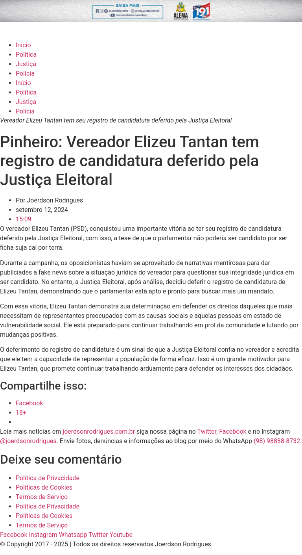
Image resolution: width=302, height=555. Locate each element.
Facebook (232, 431)
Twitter (206, 431)
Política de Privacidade (47, 478)
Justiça (26, 64)
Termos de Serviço (42, 497)
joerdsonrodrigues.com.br (98, 431)
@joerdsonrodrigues (28, 441)
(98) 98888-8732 (277, 441)
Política (26, 54)
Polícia (25, 73)
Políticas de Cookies (44, 487)
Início (23, 45)
